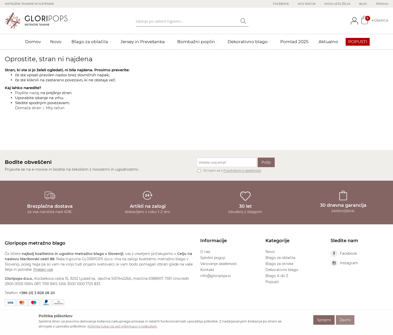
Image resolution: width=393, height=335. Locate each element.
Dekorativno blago (248, 41)
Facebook (281, 4)
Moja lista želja (337, 4)
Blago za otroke (279, 263)
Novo (55, 41)
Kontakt (207, 269)
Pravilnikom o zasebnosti (242, 171)
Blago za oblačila (89, 41)
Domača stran (28, 107)
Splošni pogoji (212, 257)
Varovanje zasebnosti (218, 263)
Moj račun (307, 4)
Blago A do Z (276, 276)
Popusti (357, 41)
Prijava (382, 4)
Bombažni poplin (196, 41)
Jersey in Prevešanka (143, 41)
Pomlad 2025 (294, 41)
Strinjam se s (210, 170)
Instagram (344, 263)
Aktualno (328, 41)
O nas (205, 251)
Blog (363, 4)
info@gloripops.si (215, 276)
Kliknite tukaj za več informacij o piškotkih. (122, 326)
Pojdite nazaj (27, 92)
